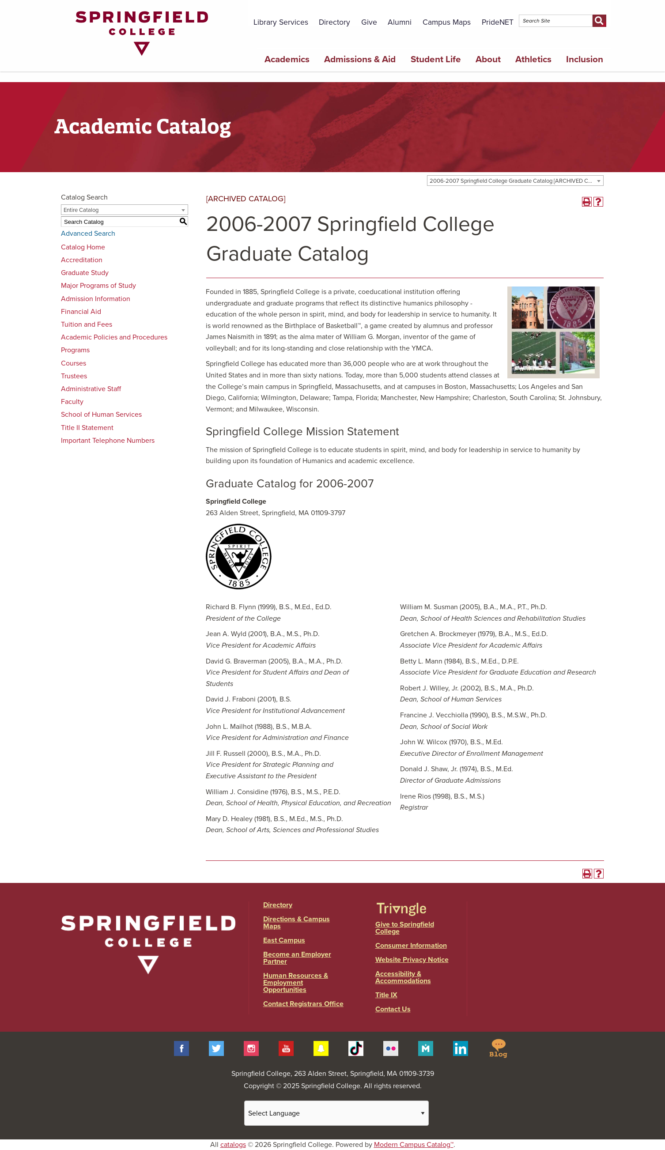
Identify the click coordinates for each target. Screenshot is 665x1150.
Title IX (386, 995)
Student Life (436, 59)
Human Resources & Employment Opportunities (295, 982)
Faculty (72, 401)
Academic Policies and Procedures (114, 337)
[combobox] (515, 180)
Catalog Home (83, 247)
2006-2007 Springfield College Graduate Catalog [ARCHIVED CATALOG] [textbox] (516, 181)
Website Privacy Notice (412, 959)
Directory (334, 22)
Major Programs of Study (98, 285)
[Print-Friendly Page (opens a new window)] (587, 202)
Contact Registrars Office (303, 1003)
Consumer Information (411, 945)
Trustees (74, 376)
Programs (75, 350)
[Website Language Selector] (336, 1113)
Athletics (533, 59)
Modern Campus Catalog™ (413, 1144)
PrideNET (498, 22)
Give (369, 22)
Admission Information (95, 298)
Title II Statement (87, 427)
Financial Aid (81, 311)
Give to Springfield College (404, 928)
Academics (287, 59)
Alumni (400, 22)
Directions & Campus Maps (296, 923)
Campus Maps (447, 22)
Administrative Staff (91, 389)
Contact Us (393, 1009)
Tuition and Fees (86, 324)
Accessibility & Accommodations (403, 977)
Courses (73, 363)
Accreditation (81, 260)
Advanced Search (88, 233)
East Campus (284, 940)
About (488, 59)
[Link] (142, 57)
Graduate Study (85, 272)
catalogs (233, 1144)
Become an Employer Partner (297, 958)
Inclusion (584, 59)
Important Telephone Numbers (108, 440)
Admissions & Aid (360, 59)
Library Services (280, 22)
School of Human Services (101, 414)
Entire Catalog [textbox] (81, 210)
